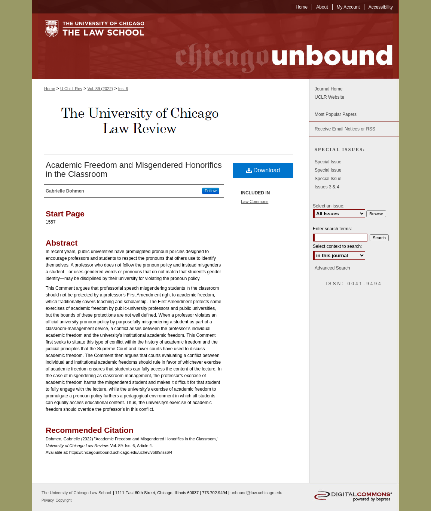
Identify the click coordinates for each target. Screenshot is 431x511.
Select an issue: (329, 206)
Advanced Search (332, 268)
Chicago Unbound (277, 46)
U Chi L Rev (71, 88)
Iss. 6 (123, 88)
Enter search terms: (332, 228)
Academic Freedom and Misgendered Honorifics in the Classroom (134, 169)
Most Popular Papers (336, 114)
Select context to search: (337, 246)
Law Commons (254, 201)
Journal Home (329, 89)
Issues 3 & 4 (327, 187)
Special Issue (328, 161)
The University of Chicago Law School (76, 492)
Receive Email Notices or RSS (345, 129)
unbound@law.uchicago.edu (256, 492)
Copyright (64, 500)
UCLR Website (329, 97)
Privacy (48, 500)
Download (263, 170)
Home (49, 88)
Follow (211, 190)
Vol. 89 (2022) (100, 88)
